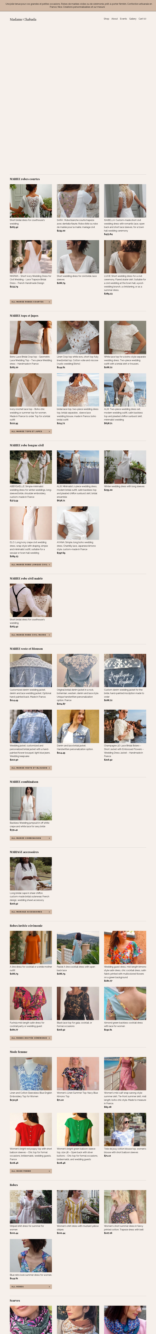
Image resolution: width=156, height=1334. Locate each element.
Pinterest (61, 1315)
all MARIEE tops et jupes (27, 287)
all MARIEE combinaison (26, 693)
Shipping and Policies (20, 1319)
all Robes (18, 1142)
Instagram (62, 1312)
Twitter (60, 1308)
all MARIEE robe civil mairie (29, 490)
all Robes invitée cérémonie (29, 893)
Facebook (62, 1304)
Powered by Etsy (127, 1312)
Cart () (142, 18)
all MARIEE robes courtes (28, 157)
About (114, 18)
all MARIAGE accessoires (27, 767)
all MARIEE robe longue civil (30, 420)
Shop (106, 18)
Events (123, 18)
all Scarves (19, 1275)
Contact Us (15, 1323)
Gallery (132, 18)
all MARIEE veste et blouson (29, 623)
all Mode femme (21, 1026)
